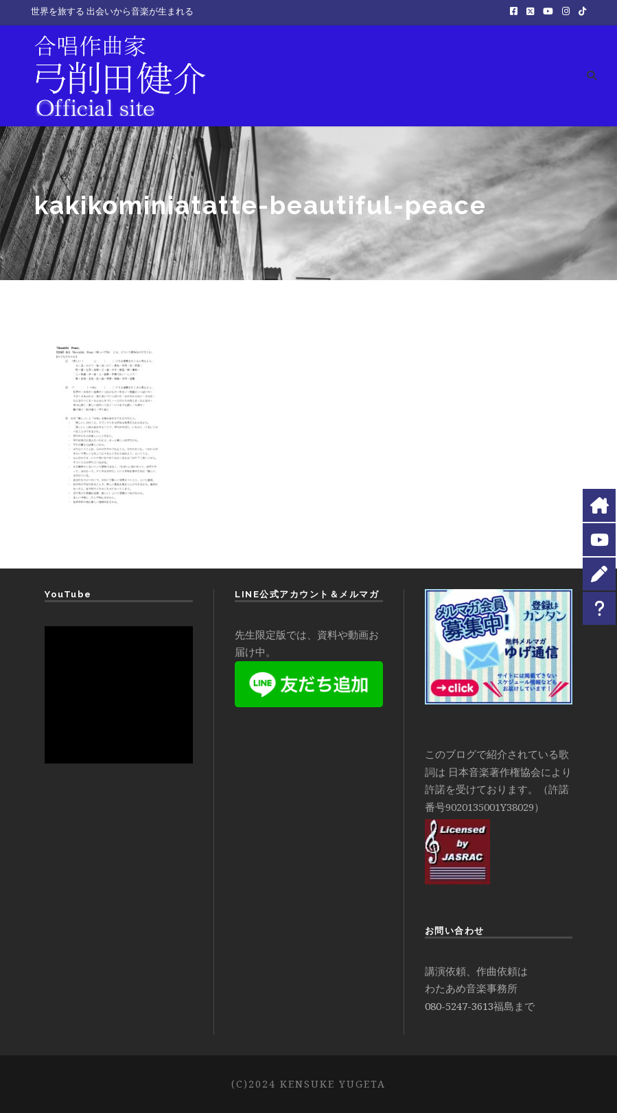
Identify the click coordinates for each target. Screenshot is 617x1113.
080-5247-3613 (459, 1006)
